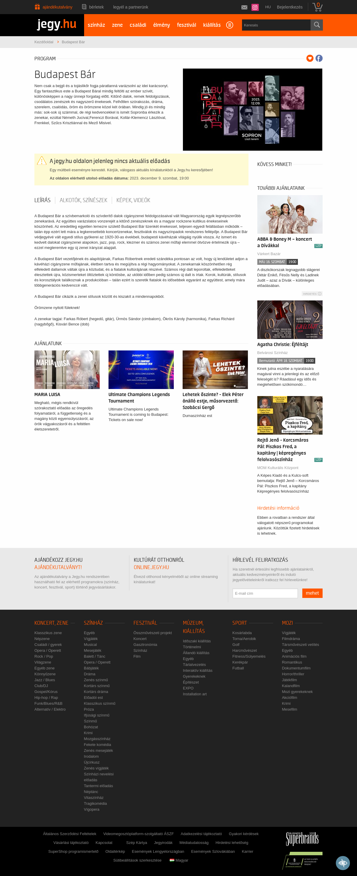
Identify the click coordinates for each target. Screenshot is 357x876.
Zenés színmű (96, 680)
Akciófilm (289, 697)
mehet (312, 593)
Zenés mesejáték (98, 750)
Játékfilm (289, 680)
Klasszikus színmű (99, 703)
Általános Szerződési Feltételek (69, 834)
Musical (90, 644)
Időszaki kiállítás (197, 641)
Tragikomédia (95, 803)
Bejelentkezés (290, 7)
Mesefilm (289, 709)
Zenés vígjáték (96, 768)
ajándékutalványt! (58, 567)
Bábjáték (91, 668)
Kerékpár (240, 662)
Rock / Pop (43, 656)
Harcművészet (244, 650)
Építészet (191, 682)
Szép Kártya (136, 842)
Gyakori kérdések (243, 834)
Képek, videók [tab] (133, 200)
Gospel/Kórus (46, 691)
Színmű (90, 721)
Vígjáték (91, 638)
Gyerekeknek (194, 676)
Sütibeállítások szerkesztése (137, 860)
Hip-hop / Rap (46, 697)
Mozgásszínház (97, 739)
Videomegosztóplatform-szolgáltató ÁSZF (138, 834)
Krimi (88, 733)
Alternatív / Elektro (50, 709)
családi (138, 25)
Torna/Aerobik (244, 638)
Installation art (195, 694)
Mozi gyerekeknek (297, 691)
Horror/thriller (293, 674)
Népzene (42, 638)
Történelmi (192, 647)
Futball (238, 668)
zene (117, 25)
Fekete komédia (97, 744)
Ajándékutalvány (57, 7)
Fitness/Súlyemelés (249, 656)
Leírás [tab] (42, 200)
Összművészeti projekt (153, 633)
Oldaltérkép (115, 851)
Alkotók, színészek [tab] (83, 200)
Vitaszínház (94, 797)
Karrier (247, 851)
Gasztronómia (145, 644)
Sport (239, 623)
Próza (89, 709)
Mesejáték (92, 650)
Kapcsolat (104, 842)
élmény (161, 25)
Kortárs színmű (96, 686)
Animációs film (294, 656)
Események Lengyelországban (158, 851)
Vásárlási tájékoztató (71, 842)
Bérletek (96, 7)
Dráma (89, 674)
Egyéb (89, 633)
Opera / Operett (47, 650)
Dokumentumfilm (296, 668)
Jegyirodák (163, 842)
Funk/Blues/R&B (48, 703)
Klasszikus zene (48, 633)
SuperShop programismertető (73, 851)
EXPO (188, 688)
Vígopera (91, 809)
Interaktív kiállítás (197, 670)
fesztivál (186, 25)
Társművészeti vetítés (300, 644)
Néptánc (91, 791)
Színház (93, 623)
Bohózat (91, 727)
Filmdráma (291, 638)
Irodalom (91, 756)
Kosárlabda (242, 633)
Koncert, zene (51, 623)
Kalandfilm (291, 686)
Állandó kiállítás (196, 653)
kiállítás (212, 25)
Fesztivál (145, 623)
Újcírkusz (91, 762)
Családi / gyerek (48, 644)
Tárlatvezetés (194, 664)
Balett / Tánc (94, 656)
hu (268, 7)
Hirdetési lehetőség (232, 842)
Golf (235, 644)
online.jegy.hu (151, 567)
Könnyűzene (45, 674)
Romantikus (292, 662)
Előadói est (93, 697)
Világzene (42, 662)
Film (137, 656)
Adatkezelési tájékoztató (201, 834)
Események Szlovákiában (213, 851)
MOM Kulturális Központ (277, 468)
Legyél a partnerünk (130, 7)
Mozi (287, 623)
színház (96, 25)
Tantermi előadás (98, 786)
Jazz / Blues (44, 680)
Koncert (140, 638)
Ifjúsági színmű (96, 715)
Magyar (179, 860)
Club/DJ (41, 686)
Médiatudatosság (193, 842)
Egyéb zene (44, 668)
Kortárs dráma (96, 691)
